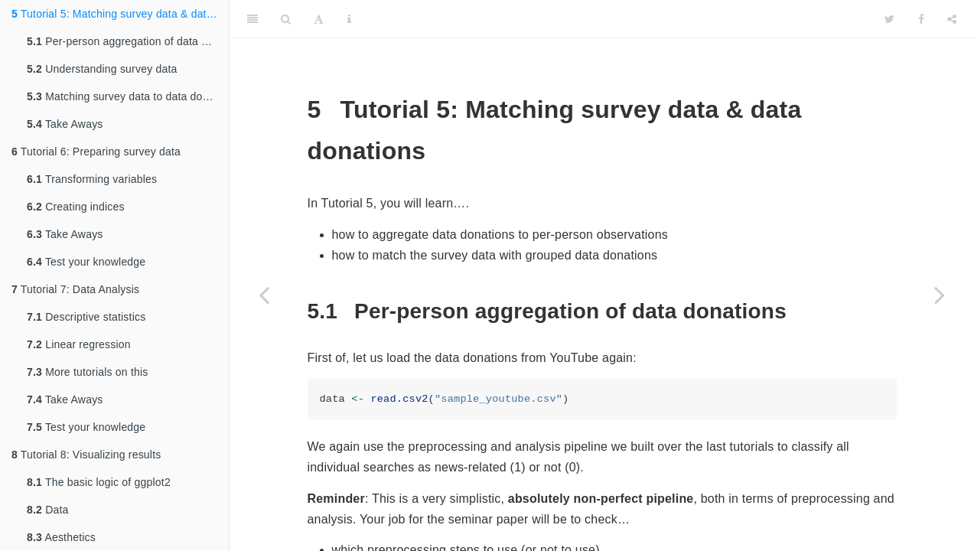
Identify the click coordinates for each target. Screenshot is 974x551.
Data (48, 510)
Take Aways (65, 124)
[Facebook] (921, 19)
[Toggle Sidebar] (252, 19)
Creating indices (76, 207)
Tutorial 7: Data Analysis (75, 289)
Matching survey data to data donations (128, 96)
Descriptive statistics (86, 317)
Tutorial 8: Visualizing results (86, 454)
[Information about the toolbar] (349, 19)
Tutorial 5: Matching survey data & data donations (120, 14)
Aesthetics (61, 537)
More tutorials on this (87, 372)
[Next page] (939, 294)
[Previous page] (264, 294)
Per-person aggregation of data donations (128, 41)
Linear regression (79, 344)
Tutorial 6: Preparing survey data (96, 151)
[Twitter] (889, 19)
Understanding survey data (102, 69)
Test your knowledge (86, 262)
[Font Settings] (318, 19)
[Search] (285, 19)
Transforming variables (92, 179)
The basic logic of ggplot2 (99, 482)
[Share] (952, 19)
